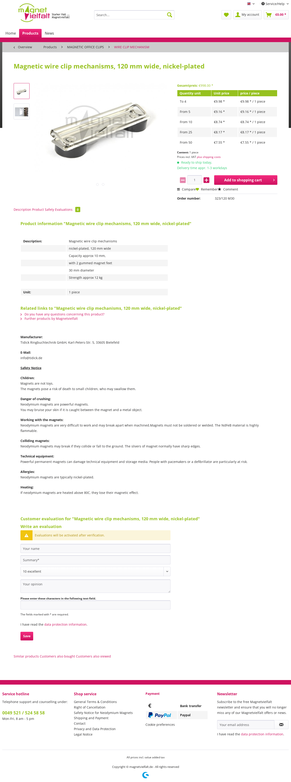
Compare (186, 189)
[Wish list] (226, 14)
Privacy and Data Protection (95, 729)
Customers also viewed (93, 656)
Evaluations (67, 209)
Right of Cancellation (89, 707)
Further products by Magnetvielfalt (49, 318)
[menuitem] (134, 17)
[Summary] (95, 559)
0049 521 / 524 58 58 (23, 713)
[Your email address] (245, 724)
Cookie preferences (160, 724)
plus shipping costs (209, 157)
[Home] (10, 33)
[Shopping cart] (276, 14)
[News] (49, 33)
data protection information (65, 624)
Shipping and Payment (91, 718)
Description (22, 209)
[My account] (247, 14)
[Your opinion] (95, 586)
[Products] (30, 33)
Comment (228, 189)
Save (26, 636)
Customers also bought (57, 656)
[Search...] (134, 14)
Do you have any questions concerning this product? (62, 314)
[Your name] (95, 548)
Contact (79, 723)
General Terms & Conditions (95, 702)
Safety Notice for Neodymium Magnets (103, 713)
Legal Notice (83, 734)
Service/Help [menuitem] (273, 4)
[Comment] (95, 571)
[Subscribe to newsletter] (281, 724)
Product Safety (43, 209)
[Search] (169, 14)
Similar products (26, 656)
